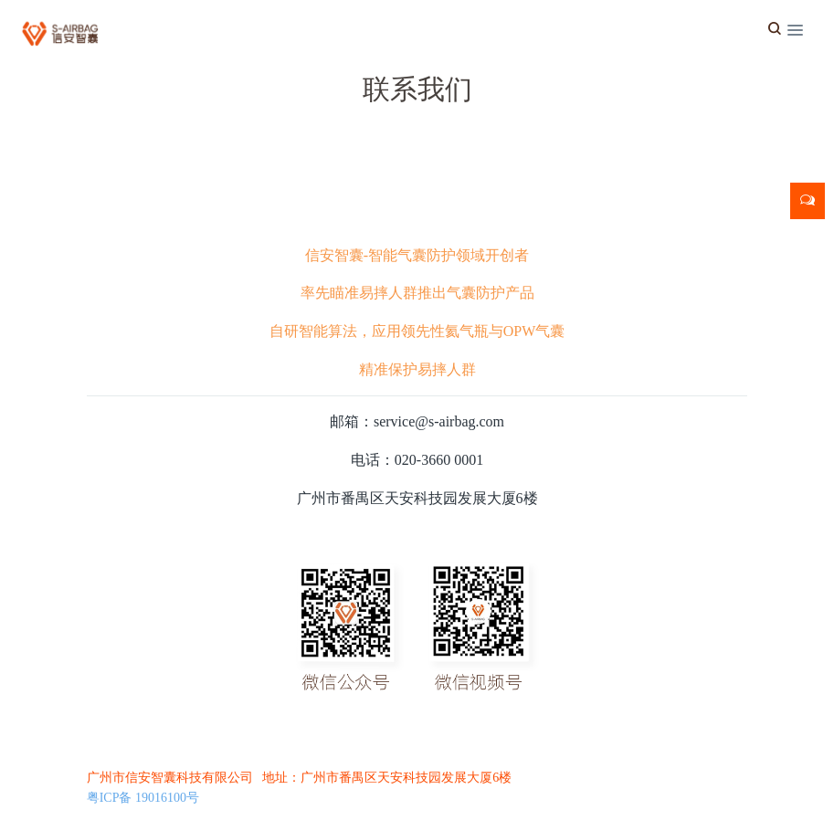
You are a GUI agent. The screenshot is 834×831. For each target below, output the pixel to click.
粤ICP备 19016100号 (143, 798)
